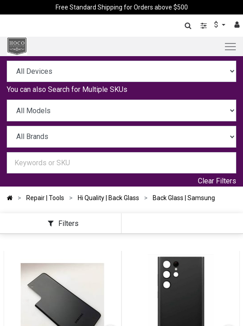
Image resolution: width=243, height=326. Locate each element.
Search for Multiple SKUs (87, 89)
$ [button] (217, 24)
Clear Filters (217, 181)
